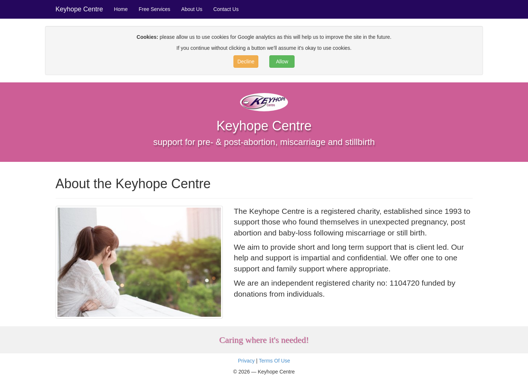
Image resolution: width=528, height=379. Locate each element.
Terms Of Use (274, 361)
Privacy (246, 361)
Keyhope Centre (79, 9)
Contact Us (226, 9)
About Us (191, 9)
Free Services (154, 9)
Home (121, 9)
